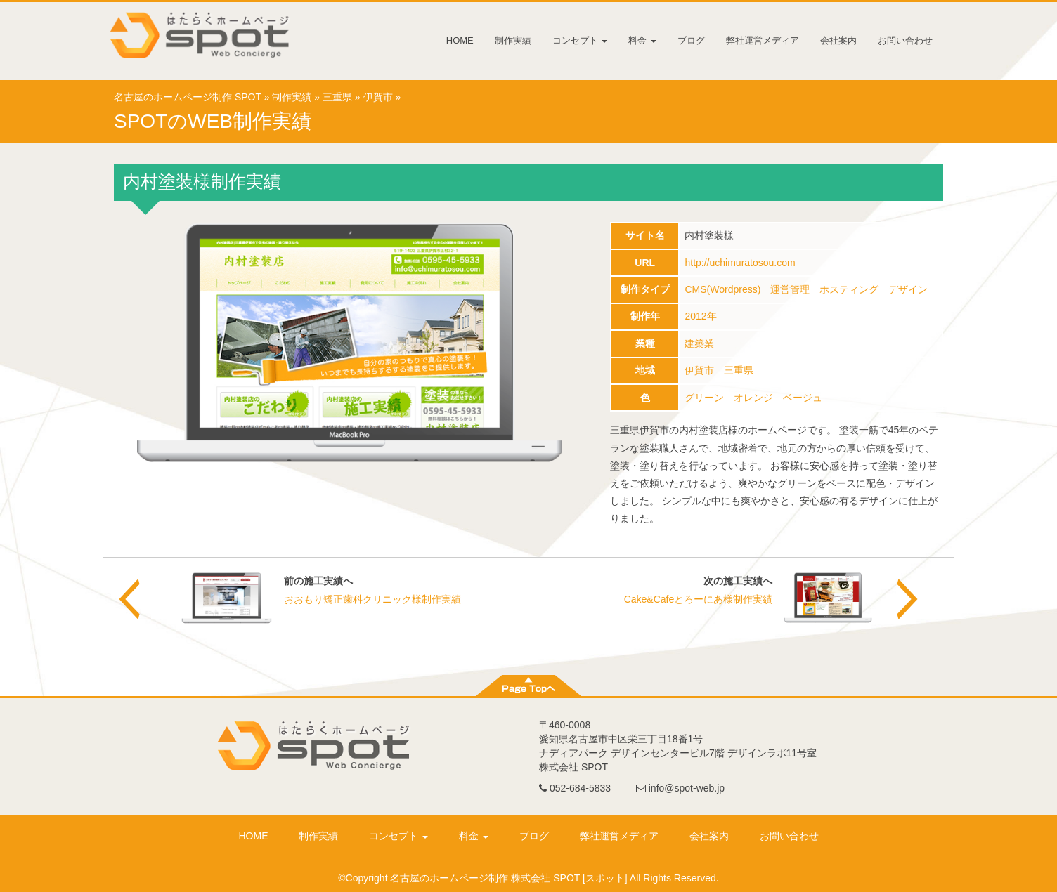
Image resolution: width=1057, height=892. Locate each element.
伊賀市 (378, 97)
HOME (460, 40)
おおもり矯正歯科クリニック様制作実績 (372, 599)
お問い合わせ (905, 40)
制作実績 (513, 40)
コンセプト (580, 40)
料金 (642, 40)
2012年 (700, 316)
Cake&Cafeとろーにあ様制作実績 (698, 599)
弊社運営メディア (762, 40)
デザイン (908, 289)
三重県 (337, 97)
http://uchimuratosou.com (740, 262)
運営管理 (790, 289)
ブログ (691, 40)
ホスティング (848, 289)
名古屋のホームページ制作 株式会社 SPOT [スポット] (508, 878)
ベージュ (802, 397)
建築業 (699, 343)
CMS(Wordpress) (722, 289)
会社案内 (838, 40)
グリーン (704, 397)
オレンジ (753, 397)
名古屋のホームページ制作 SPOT (187, 97)
